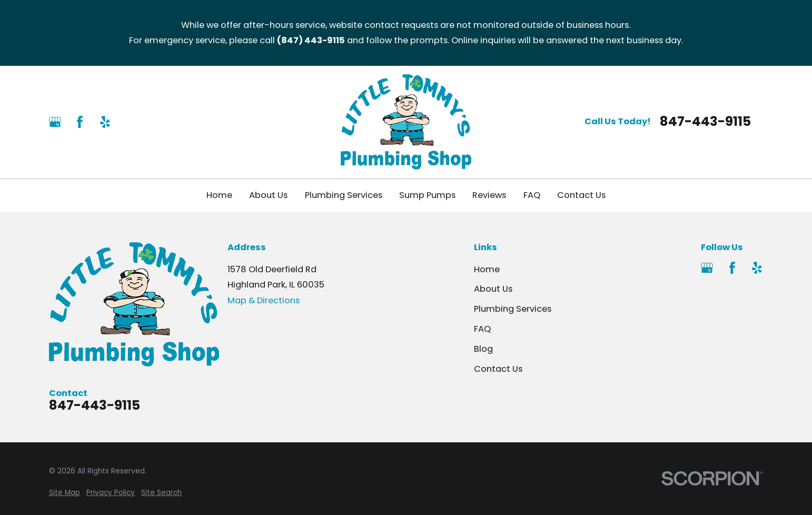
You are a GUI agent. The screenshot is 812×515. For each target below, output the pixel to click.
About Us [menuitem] (268, 195)
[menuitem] (64, 493)
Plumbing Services (512, 309)
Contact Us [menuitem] (581, 195)
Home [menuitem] (219, 195)
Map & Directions (263, 300)
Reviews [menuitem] (489, 195)
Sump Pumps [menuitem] (427, 195)
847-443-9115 (705, 121)
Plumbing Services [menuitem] (343, 195)
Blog (483, 349)
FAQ (482, 329)
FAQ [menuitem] (531, 195)
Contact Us (498, 369)
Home (487, 269)
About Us (493, 289)
